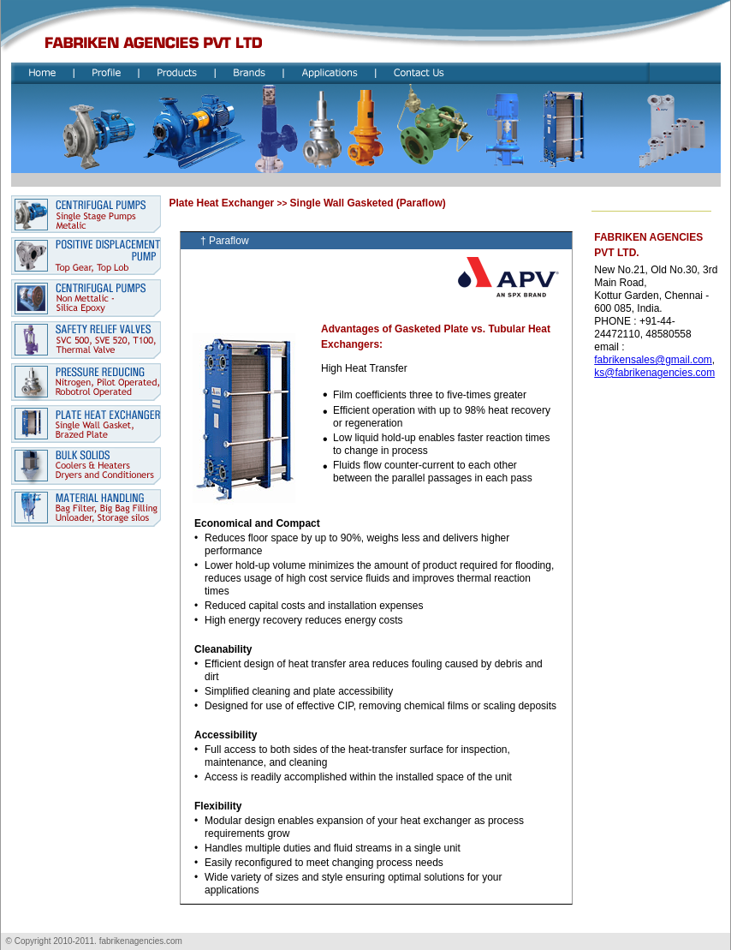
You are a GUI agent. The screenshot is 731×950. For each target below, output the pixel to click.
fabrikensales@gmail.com (653, 360)
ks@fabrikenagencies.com (654, 373)
